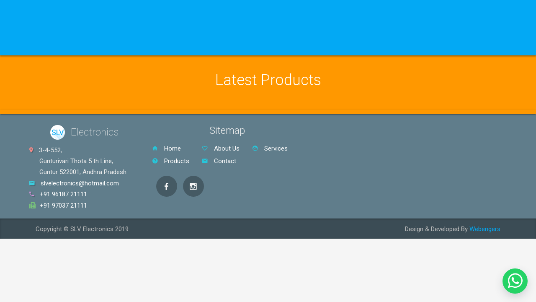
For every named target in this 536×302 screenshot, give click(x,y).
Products (89, 45)
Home (46, 45)
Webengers (484, 229)
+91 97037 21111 (63, 205)
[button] (515, 281)
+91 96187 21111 (63, 194)
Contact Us (267, 45)
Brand (136, 45)
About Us (221, 45)
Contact (219, 161)
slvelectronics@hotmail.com (80, 183)
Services (178, 45)
